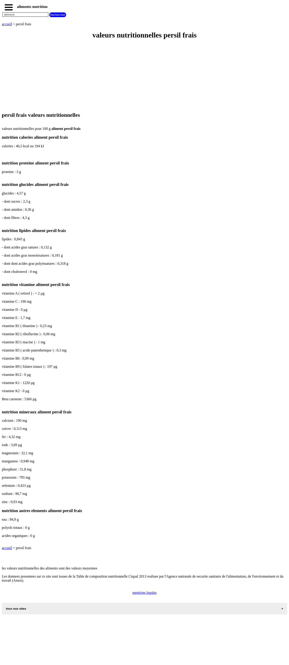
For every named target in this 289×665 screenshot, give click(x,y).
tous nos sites (16, 608)
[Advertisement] (137, 76)
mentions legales (144, 593)
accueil (7, 24)
